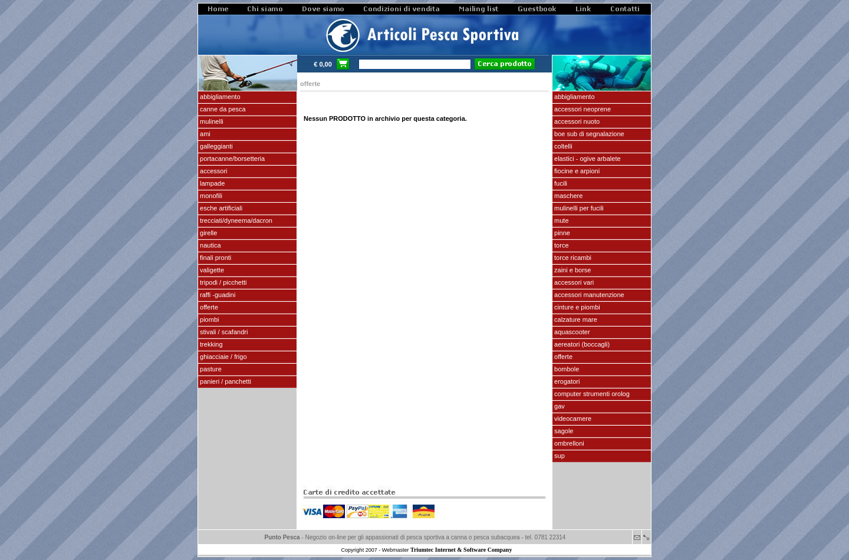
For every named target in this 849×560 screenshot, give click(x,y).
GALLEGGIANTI (215, 146)
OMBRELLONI (568, 443)
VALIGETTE (211, 270)
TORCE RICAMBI (571, 257)
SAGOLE (562, 430)
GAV (558, 406)
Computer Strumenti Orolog (591, 393)
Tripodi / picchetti (222, 282)
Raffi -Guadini (216, 294)
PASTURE (210, 369)
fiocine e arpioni (576, 170)
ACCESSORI (213, 170)
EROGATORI (566, 381)
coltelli (562, 146)
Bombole (565, 369)
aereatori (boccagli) (581, 344)
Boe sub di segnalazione (588, 133)
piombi (208, 319)
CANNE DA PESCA (222, 109)
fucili (559, 183)
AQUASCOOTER (571, 331)
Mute (560, 220)
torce (560, 245)
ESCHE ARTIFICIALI (220, 208)
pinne (561, 232)
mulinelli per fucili (578, 208)
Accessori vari (573, 282)
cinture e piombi (576, 307)
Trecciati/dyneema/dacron (235, 220)
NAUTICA (209, 245)
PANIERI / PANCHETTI (224, 381)
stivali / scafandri (223, 331)
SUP (558, 455)
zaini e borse (571, 270)
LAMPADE (211, 183)
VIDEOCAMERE (571, 418)
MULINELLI (210, 121)
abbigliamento (573, 96)
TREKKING (210, 344)
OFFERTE (208, 307)
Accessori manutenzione (588, 294)
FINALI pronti (214, 257)
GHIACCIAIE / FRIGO (222, 356)
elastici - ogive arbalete (586, 158)
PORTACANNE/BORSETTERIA (231, 158)
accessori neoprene (581, 109)
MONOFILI (210, 195)
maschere (567, 195)
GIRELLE (207, 232)
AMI (204, 133)
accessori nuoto (576, 121)
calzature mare (574, 319)
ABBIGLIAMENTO (219, 96)
